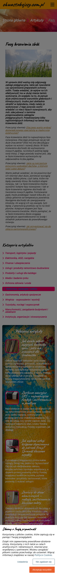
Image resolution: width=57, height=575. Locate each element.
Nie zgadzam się (44, 562)
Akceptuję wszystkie (42, 569)
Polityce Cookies (43, 555)
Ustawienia (22, 562)
